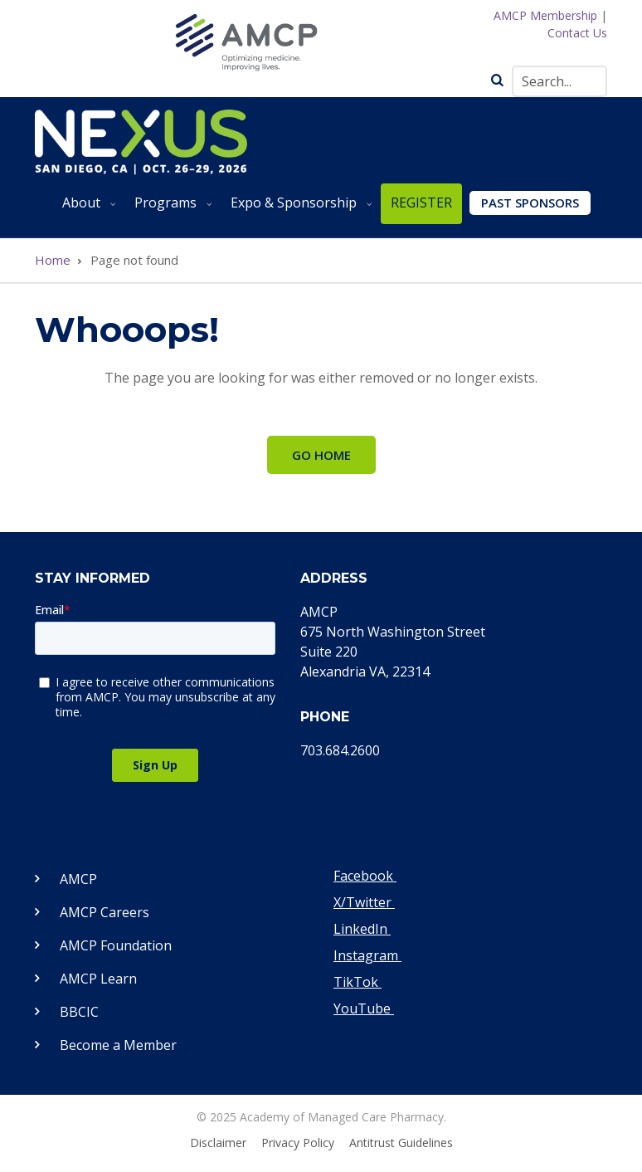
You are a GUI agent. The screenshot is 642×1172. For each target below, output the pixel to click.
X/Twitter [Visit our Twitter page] (364, 902)
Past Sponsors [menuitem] (530, 202)
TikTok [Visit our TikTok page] (357, 982)
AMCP (78, 879)
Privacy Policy (297, 1142)
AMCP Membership (545, 15)
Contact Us (577, 33)
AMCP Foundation (116, 945)
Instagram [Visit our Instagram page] (367, 955)
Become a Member (118, 1045)
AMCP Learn (98, 978)
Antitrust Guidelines (401, 1142)
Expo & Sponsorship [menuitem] (299, 208)
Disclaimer (218, 1142)
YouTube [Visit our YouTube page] (363, 1008)
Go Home (321, 455)
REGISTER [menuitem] (421, 202)
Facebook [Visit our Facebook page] (364, 876)
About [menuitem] (86, 208)
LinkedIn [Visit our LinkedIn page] (362, 929)
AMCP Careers (104, 912)
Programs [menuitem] (170, 208)
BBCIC (79, 1012)
